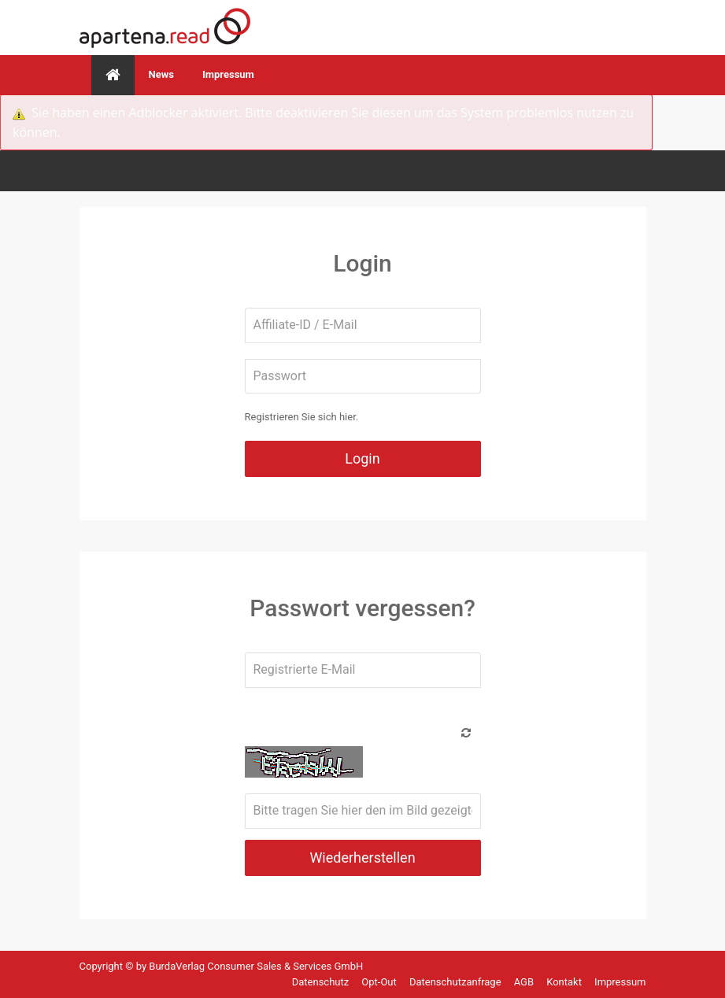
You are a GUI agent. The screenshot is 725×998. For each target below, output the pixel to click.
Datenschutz (322, 982)
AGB (525, 982)
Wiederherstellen (362, 857)
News (161, 74)
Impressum (228, 74)
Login (362, 458)
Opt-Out (380, 982)
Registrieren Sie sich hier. (302, 417)
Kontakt (565, 982)
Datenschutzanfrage (456, 982)
